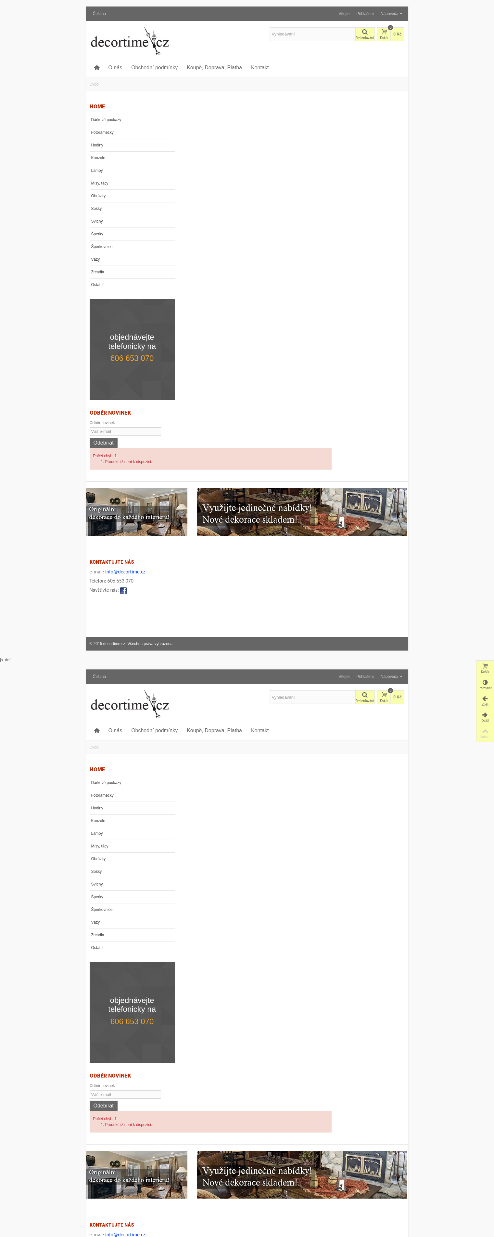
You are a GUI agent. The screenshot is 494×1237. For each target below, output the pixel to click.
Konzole (98, 158)
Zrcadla (97, 272)
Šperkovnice (102, 246)
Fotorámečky (102, 132)
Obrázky (98, 196)
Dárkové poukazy (106, 119)
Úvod (94, 84)
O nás (115, 67)
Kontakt (260, 67)
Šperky (97, 234)
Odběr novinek (102, 406)
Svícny (97, 221)
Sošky (96, 208)
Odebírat (104, 426)
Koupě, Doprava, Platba (214, 67)
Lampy (97, 170)
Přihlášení (365, 13)
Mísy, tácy (99, 183)
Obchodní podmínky (154, 67)
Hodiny (97, 145)
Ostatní (97, 284)
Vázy (95, 259)
